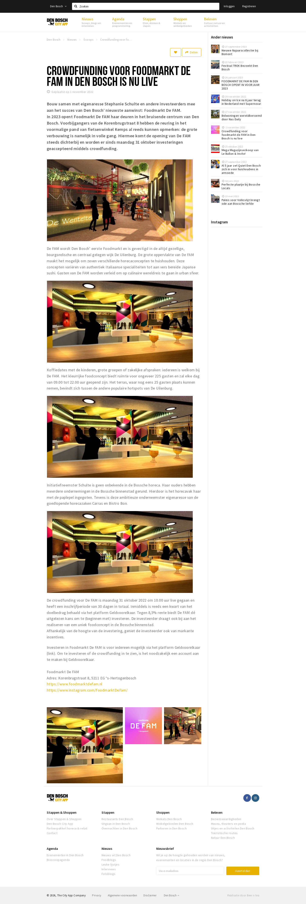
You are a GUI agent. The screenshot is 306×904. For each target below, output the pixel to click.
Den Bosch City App (60, 824)
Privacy (96, 895)
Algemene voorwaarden (122, 895)
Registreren (249, 6)
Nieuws (107, 848)
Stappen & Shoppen (61, 812)
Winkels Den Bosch (169, 819)
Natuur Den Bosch (223, 838)
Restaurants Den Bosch (117, 819)
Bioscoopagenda (58, 860)
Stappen (108, 812)
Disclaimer (149, 895)
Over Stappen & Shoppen (64, 819)
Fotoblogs (109, 874)
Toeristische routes (224, 833)
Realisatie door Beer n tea (243, 895)
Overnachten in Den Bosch (119, 828)
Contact (52, 833)
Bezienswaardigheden (226, 819)
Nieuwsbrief (165, 848)
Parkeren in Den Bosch (171, 828)
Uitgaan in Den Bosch (116, 824)
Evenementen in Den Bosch (65, 855)
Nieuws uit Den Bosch (116, 855)
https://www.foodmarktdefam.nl (74, 684)
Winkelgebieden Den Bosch (174, 824)
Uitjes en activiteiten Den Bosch (232, 828)
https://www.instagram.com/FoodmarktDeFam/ (87, 690)
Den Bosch (58, 6)
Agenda (52, 848)
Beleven (216, 812)
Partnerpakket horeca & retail (67, 828)
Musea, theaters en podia (228, 824)
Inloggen (229, 6)
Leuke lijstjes (111, 864)
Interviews (109, 869)
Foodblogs (109, 860)
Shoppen (163, 812)
